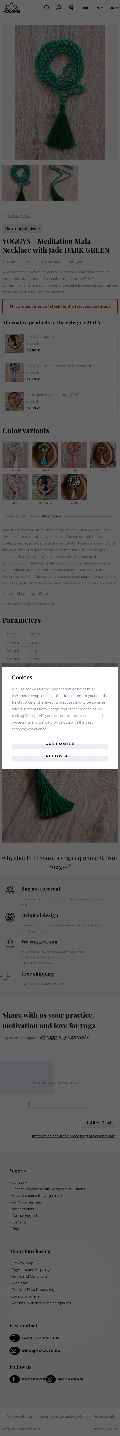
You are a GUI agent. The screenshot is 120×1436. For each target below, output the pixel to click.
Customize (60, 744)
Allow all (60, 756)
